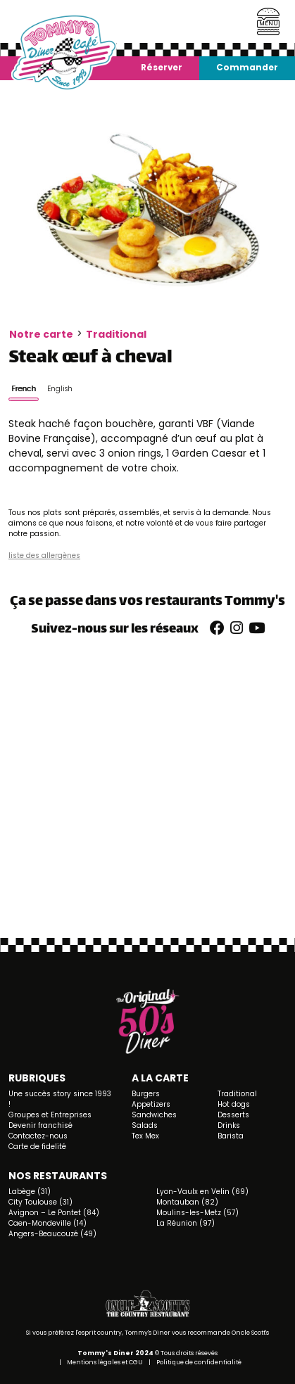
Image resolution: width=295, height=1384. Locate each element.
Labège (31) (29, 1191)
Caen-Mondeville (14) (47, 1223)
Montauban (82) (187, 1202)
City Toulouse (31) (40, 1202)
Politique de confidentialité (198, 1362)
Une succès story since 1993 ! (59, 1099)
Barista (231, 1136)
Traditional (116, 334)
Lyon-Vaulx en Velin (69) (202, 1191)
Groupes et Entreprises (50, 1115)
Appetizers (151, 1104)
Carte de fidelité (37, 1146)
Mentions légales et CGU (105, 1362)
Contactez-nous (38, 1136)
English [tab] (60, 388)
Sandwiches (154, 1115)
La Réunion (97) (185, 1223)
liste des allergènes (44, 555)
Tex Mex (145, 1136)
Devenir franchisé (40, 1125)
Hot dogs (234, 1104)
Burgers (146, 1093)
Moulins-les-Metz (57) (197, 1212)
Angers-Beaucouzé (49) (52, 1234)
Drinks (229, 1125)
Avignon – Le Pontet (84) (53, 1212)
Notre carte (41, 334)
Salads (145, 1125)
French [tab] (23, 388)
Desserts (233, 1115)
